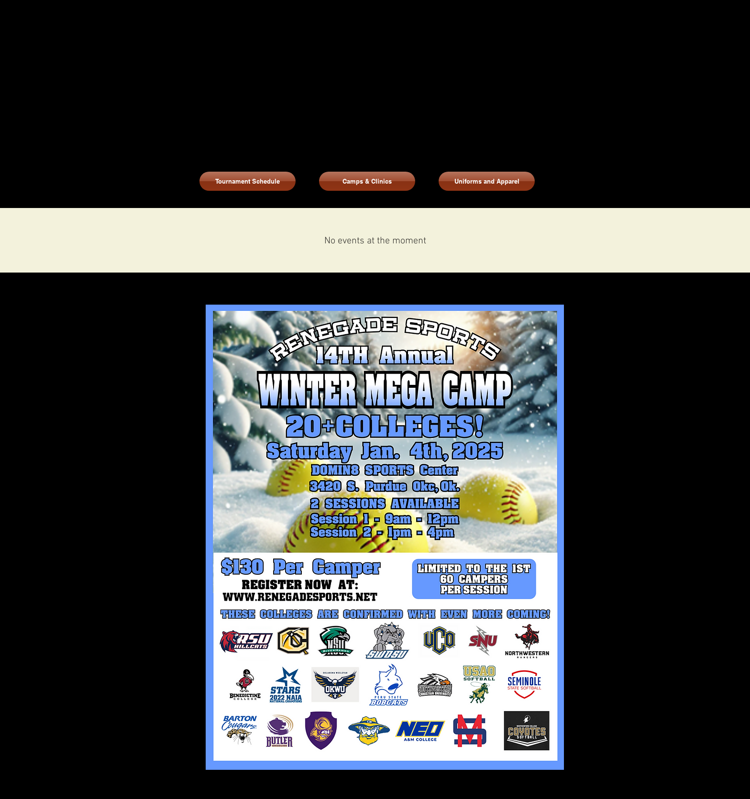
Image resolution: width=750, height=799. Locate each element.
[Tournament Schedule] (247, 181)
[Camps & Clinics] (367, 181)
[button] (487, 181)
